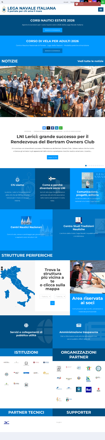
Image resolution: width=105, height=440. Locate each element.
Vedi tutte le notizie (90, 61)
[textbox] (45, 296)
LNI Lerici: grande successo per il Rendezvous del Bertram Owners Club (52, 139)
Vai (52, 303)
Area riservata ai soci (87, 300)
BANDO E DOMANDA (52, 30)
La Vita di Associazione (72, 131)
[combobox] (45, 296)
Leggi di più (52, 157)
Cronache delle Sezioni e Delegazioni (48, 131)
